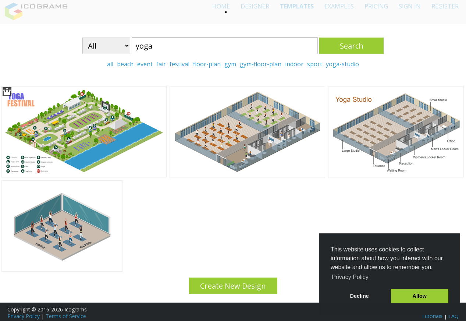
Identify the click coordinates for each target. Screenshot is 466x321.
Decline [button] (359, 296)
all (110, 64)
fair (161, 64)
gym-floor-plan (260, 64)
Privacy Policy (23, 316)
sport (314, 64)
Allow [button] (420, 296)
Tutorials (431, 316)
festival (179, 64)
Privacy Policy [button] (350, 277)
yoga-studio (342, 64)
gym (230, 64)
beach (125, 64)
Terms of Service (66, 316)
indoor (294, 64)
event (145, 64)
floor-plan (207, 64)
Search (351, 46)
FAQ (453, 316)
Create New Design (233, 286)
